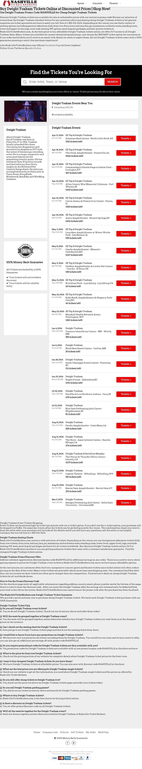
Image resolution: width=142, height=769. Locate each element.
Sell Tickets (77, 732)
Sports (82, 3)
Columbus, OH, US (62, 107)
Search (112, 81)
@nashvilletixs (33, 48)
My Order (91, 732)
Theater (115, 3)
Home (37, 732)
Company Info (50, 732)
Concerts (99, 3)
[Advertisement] (50, 58)
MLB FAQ (103, 732)
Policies (64, 732)
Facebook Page (53, 45)
